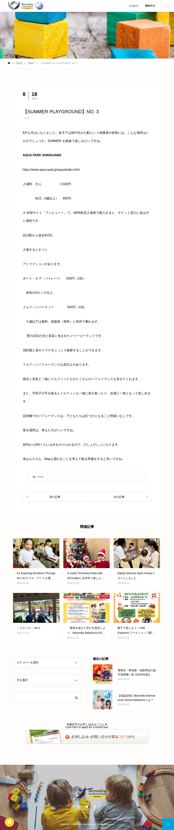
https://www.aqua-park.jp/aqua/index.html (51, 169)
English (134, 5)
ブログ (26, 118)
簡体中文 (150, 5)
